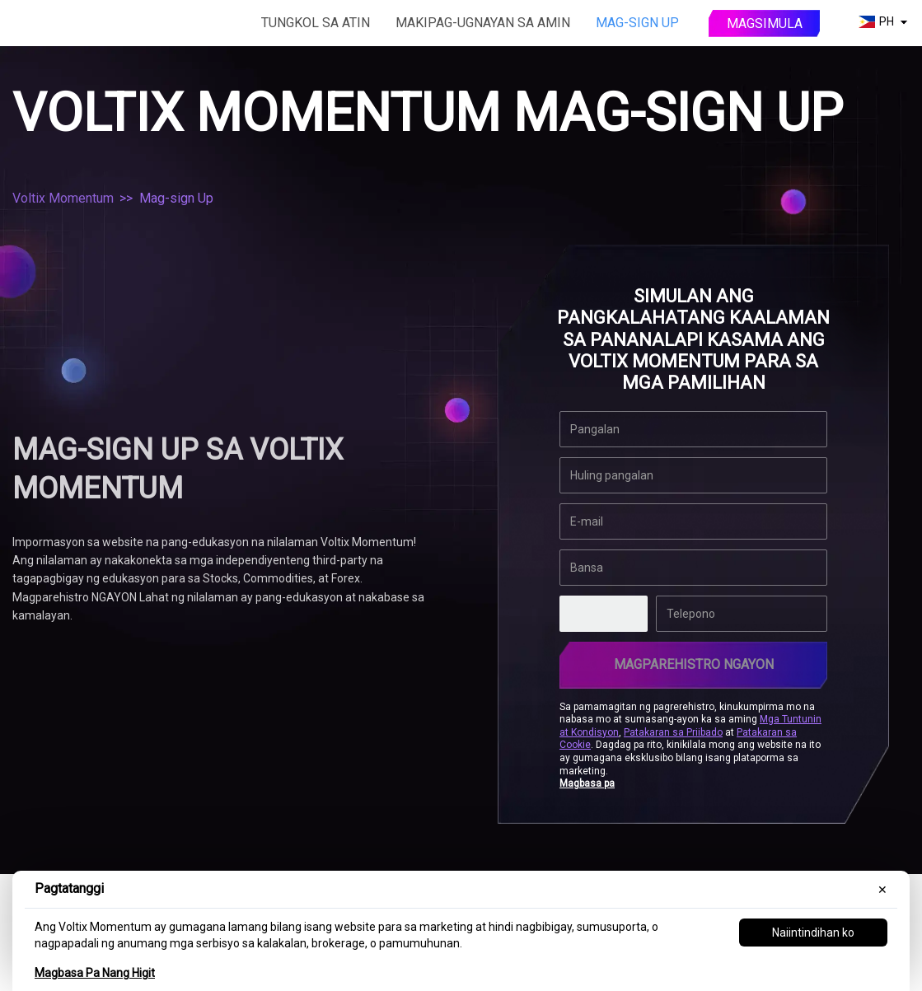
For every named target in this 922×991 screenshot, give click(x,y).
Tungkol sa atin (315, 22)
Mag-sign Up (637, 22)
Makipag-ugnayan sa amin (482, 22)
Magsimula (765, 23)
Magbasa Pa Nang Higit (95, 972)
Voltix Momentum (63, 198)
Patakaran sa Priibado (673, 732)
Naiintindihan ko (813, 932)
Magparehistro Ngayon (694, 664)
